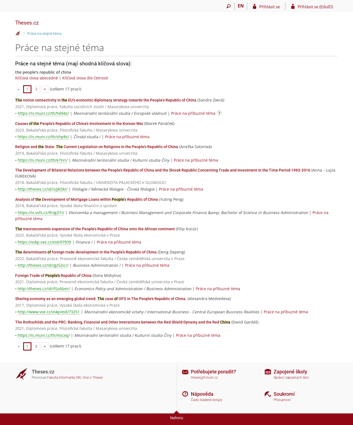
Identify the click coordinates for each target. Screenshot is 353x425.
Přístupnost (282, 400)
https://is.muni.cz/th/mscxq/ (44, 335)
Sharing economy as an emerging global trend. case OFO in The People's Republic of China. (100, 298)
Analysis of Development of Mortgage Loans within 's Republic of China (86, 199)
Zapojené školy (290, 372)
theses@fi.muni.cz (204, 377)
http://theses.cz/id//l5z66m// (44, 288)
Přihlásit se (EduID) (315, 6)
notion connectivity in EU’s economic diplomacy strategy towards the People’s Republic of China (105, 100)
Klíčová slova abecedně (36, 78)
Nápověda (202, 394)
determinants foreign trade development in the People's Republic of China (86, 252)
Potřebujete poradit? (213, 372)
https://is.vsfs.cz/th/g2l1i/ (41, 212)
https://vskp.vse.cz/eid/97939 (44, 242)
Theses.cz (27, 23)
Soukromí (284, 394)
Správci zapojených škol (291, 377)
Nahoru (176, 418)
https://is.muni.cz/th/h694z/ (43, 113)
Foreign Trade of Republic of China (53, 275)
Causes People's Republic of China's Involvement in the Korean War (79, 123)
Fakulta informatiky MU (64, 377)
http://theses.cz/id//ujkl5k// (43, 189)
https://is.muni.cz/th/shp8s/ (43, 136)
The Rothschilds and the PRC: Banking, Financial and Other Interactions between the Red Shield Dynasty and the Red (122, 322)
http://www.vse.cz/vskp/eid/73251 (49, 311)
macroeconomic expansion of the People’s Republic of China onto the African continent (95, 229)
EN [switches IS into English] (241, 6)
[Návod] (220, 113)
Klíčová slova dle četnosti (85, 78)
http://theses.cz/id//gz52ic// (43, 265)
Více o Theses (93, 377)
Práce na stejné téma (44, 33)
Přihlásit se (269, 6)
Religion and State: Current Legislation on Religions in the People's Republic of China (96, 147)
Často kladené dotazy (206, 400)
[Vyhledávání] (228, 6)
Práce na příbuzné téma (193, 113)
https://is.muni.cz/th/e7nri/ (43, 160)
